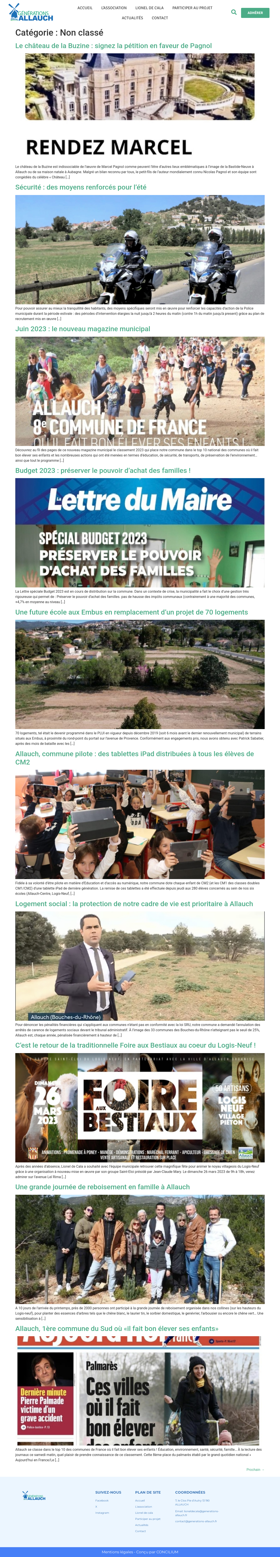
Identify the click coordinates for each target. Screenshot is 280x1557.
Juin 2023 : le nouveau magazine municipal (82, 329)
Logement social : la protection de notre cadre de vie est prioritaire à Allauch (134, 904)
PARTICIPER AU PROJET (192, 7)
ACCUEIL (85, 7)
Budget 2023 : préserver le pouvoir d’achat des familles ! (103, 470)
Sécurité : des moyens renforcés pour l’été (81, 187)
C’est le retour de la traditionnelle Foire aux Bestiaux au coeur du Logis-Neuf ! (135, 1045)
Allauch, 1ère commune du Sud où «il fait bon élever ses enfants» (117, 1328)
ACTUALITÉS (132, 18)
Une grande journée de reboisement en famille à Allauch (102, 1187)
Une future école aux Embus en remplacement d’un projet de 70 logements (131, 612)
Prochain (256, 1470)
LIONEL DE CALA (149, 7)
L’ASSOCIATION (114, 7)
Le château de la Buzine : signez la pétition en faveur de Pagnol (113, 46)
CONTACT (160, 18)
